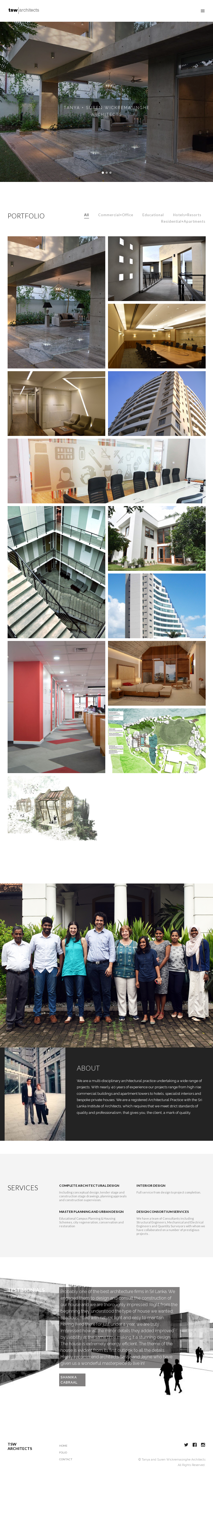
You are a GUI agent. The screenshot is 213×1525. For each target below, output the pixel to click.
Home (63, 1473)
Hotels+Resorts (187, 243)
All (86, 243)
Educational (153, 243)
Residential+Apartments (183, 249)
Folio (63, 1480)
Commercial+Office (115, 243)
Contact (65, 1487)
